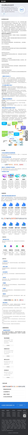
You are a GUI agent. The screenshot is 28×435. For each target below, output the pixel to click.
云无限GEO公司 (15, 421)
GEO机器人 (11, 428)
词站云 (17, 423)
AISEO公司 (8, 424)
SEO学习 (19, 423)
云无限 (22, 428)
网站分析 (4, 421)
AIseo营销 (18, 422)
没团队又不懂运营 (13, 394)
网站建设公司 (3, 422)
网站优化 (23, 424)
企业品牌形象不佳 (13, 391)
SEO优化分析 (19, 410)
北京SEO (4, 429)
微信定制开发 (25, 412)
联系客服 (8, 345)
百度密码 (7, 421)
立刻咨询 (21, 405)
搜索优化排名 (19, 421)
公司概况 (18, 412)
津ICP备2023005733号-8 (10, 430)
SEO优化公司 (10, 421)
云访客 (22, 423)
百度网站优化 (7, 422)
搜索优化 (11, 422)
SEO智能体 (18, 428)
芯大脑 (15, 422)
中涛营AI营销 (4, 424)
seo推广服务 (3, 423)
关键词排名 (3, 413)
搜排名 (10, 423)
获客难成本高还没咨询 (13, 389)
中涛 (13, 422)
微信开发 (24, 410)
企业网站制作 (8, 412)
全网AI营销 (15, 428)
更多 (6, 429)
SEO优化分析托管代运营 (13, 396)
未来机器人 (19, 424)
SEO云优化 (7, 423)
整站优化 (3, 412)
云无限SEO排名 (13, 424)
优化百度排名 (13, 423)
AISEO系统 (4, 428)
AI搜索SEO (8, 428)
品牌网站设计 (8, 413)
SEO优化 (3, 410)
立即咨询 (4, 13)
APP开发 (13, 410)
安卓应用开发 (14, 413)
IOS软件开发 (14, 412)
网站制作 (8, 410)
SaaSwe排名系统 (22, 422)
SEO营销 (16, 424)
